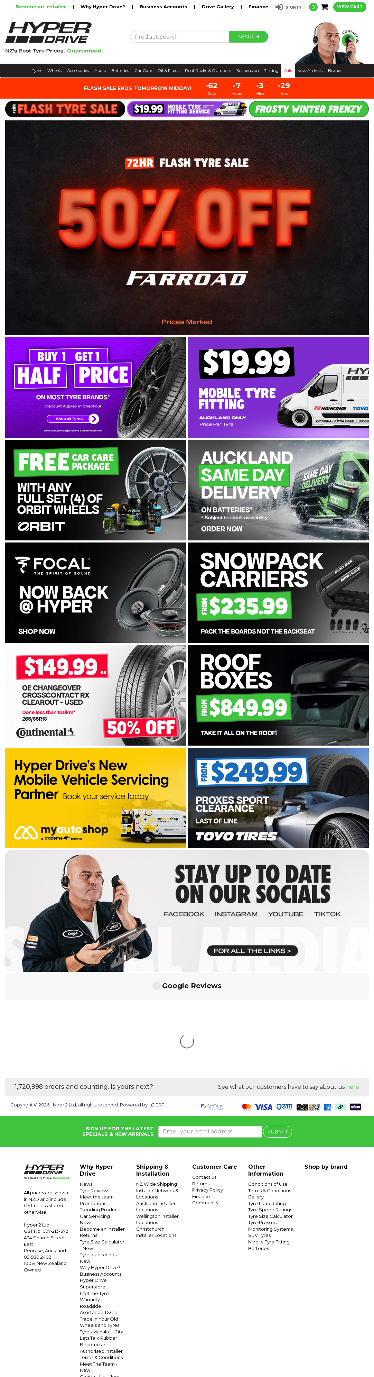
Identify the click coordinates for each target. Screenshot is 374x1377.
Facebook (350, 1355)
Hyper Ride (234, 1355)
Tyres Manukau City (101, 1228)
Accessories (78, 70)
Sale (288, 70)
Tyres (37, 70)
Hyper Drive (261, 1355)
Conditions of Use (99, 1337)
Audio (100, 70)
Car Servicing (95, 1113)
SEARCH (248, 37)
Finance (258, 6)
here (352, 984)
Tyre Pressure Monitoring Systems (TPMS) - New (102, 1318)
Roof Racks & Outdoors (208, 70)
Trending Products (100, 1106)
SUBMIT (278, 1028)
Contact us (204, 1074)
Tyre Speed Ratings (270, 1106)
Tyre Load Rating (267, 1100)
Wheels (54, 70)
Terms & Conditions (101, 1254)
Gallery (256, 1093)
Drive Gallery (218, 6)
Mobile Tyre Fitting (269, 1138)
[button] (288, 7)
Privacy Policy (207, 1086)
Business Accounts (164, 6)
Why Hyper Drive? (104, 6)
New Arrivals (309, 70)
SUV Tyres (259, 1132)
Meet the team (97, 1093)
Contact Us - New (99, 1273)
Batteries (120, 70)
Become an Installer (41, 6)
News (86, 1081)
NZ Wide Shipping (156, 1081)
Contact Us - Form (100, 1293)
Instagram (326, 1355)
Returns (88, 1132)
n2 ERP (157, 1001)
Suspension (247, 70)
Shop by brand (326, 1063)
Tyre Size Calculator (270, 1113)
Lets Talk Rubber (98, 1235)
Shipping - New (97, 1331)
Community (205, 1099)
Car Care (143, 70)
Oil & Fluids (168, 70)
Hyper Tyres (289, 1355)
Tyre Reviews (94, 1087)
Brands (335, 70)
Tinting (271, 70)
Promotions (93, 1100)
